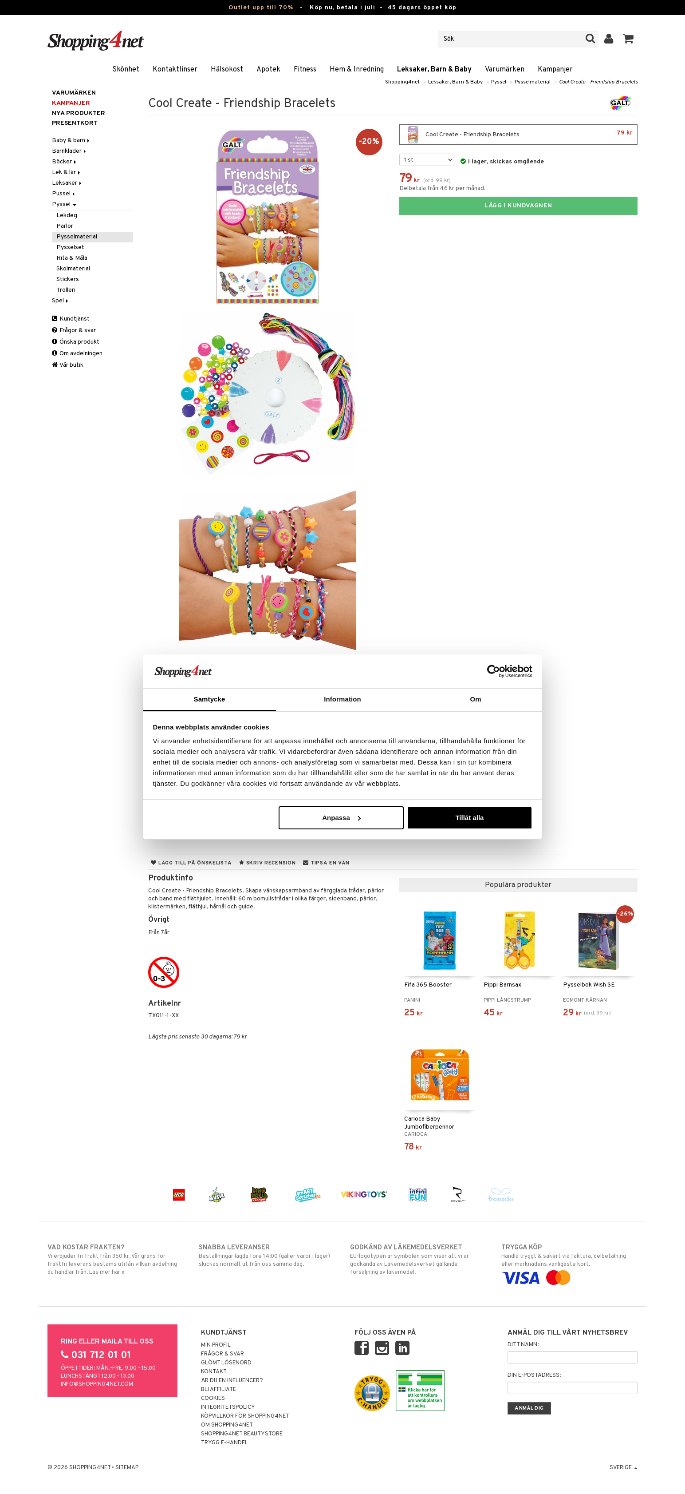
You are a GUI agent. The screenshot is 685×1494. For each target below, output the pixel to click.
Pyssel (498, 82)
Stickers (67, 279)
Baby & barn (71, 140)
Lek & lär (67, 172)
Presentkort (75, 123)
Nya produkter (78, 113)
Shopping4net (402, 82)
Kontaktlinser (175, 69)
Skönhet (125, 69)
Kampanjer (555, 69)
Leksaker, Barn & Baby (434, 69)
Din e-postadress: (534, 1375)
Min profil (216, 1345)
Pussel (64, 194)
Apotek (268, 69)
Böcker (65, 162)
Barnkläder (69, 151)
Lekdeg (66, 215)
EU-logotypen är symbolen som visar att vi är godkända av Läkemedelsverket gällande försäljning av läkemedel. (418, 1259)
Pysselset (70, 247)
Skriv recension (267, 863)
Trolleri (65, 290)
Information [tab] (342, 699)
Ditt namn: (523, 1344)
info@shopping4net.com (97, 1384)
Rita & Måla (71, 258)
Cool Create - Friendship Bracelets (598, 82)
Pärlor (64, 226)
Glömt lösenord (226, 1363)
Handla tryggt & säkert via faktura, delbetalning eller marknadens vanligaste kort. (569, 1262)
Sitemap (126, 1467)
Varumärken (504, 69)
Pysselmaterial (533, 82)
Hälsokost (227, 69)
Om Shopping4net (227, 1425)
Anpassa (341, 817)
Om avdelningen (77, 353)
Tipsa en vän (326, 863)
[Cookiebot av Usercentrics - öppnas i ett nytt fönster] (493, 671)
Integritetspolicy (228, 1407)
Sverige (624, 1467)
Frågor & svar (74, 330)
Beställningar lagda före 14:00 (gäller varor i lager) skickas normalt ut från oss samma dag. (267, 1255)
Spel (61, 301)
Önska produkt (75, 342)
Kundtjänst (71, 319)
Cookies (213, 1398)
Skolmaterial (73, 269)
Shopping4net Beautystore (242, 1434)
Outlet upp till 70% (260, 8)
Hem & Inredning (357, 69)
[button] (628, 39)
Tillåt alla (469, 817)
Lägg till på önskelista (191, 863)
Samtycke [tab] (209, 699)
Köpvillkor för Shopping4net (245, 1416)
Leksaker (67, 183)
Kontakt (214, 1371)
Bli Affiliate (218, 1389)
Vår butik (67, 365)
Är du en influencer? (232, 1380)
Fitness (305, 69)
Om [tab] (475, 699)
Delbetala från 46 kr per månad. (442, 188)
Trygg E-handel (224, 1442)
